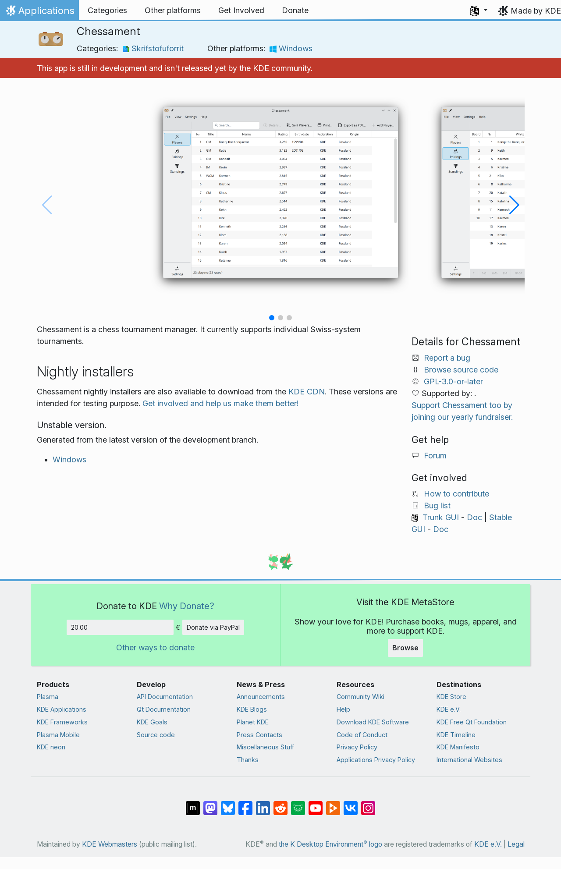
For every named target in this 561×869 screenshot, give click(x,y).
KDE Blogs (252, 709)
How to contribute (456, 493)
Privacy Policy (357, 747)
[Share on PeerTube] (333, 804)
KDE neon (51, 747)
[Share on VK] (351, 804)
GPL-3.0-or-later (453, 381)
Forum (435, 455)
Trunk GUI (441, 517)
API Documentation (165, 696)
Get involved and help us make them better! (220, 403)
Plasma (47, 696)
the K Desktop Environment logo (330, 844)
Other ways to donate (155, 647)
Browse (405, 647)
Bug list (437, 505)
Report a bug (447, 357)
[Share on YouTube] (316, 804)
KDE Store (451, 696)
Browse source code (461, 369)
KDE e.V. (449, 709)
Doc (474, 517)
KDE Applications (61, 709)
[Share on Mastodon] (210, 804)
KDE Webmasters (109, 844)
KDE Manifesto (458, 747)
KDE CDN (306, 391)
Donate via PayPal (213, 627)
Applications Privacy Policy (376, 759)
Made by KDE (536, 10)
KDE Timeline (456, 734)
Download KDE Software (373, 722)
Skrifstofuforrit (153, 48)
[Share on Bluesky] (228, 804)
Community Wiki (360, 696)
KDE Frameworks (62, 722)
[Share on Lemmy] (298, 804)
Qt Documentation (164, 709)
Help (343, 709)
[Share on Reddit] (280, 804)
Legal (516, 844)
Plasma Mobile (58, 734)
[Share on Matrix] (193, 804)
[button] (479, 10)
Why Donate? (186, 605)
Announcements (261, 696)
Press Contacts (259, 734)
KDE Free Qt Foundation (472, 722)
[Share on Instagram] (368, 804)
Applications (39, 12)
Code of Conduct (362, 734)
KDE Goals (152, 722)
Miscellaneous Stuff (265, 747)
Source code (156, 734)
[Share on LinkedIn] (263, 804)
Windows (291, 48)
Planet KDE (253, 722)
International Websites (469, 759)
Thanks (248, 759)
